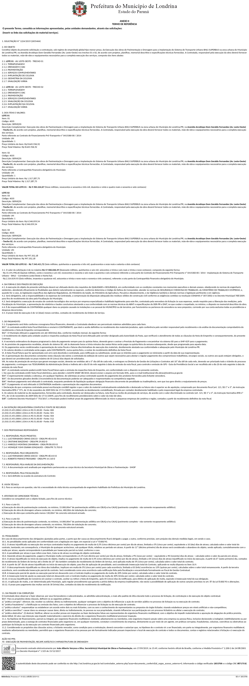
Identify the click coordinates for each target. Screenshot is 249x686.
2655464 (36, 41)
